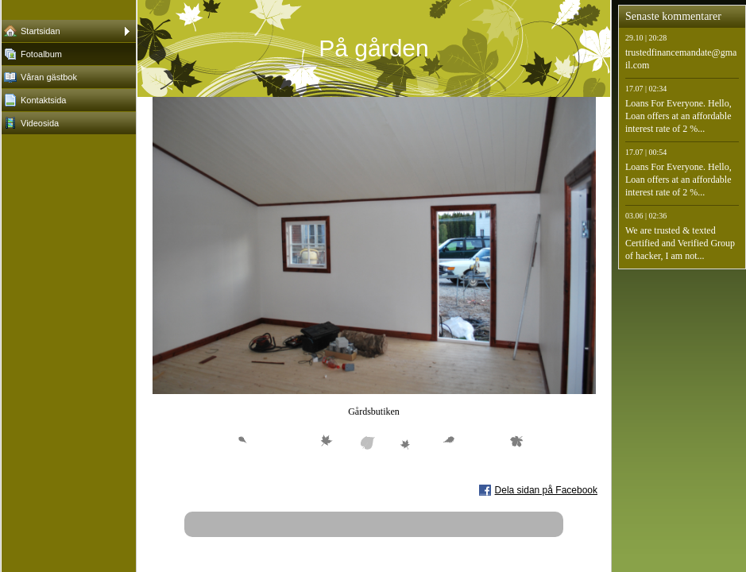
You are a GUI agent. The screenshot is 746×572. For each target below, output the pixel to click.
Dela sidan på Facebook (546, 490)
